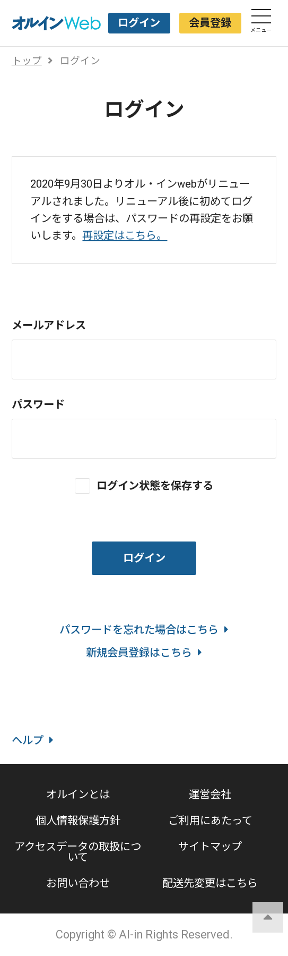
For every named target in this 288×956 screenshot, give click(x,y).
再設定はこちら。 (124, 235)
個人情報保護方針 (78, 820)
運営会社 (210, 794)
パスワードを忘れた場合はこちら (144, 629)
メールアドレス (49, 325)
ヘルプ (33, 740)
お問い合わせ (78, 883)
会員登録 (210, 22)
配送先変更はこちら (210, 883)
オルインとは (78, 794)
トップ (27, 61)
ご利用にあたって (210, 820)
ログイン (139, 22)
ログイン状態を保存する (155, 485)
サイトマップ (210, 846)
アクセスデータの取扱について (77, 852)
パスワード (38, 404)
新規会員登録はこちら (144, 652)
